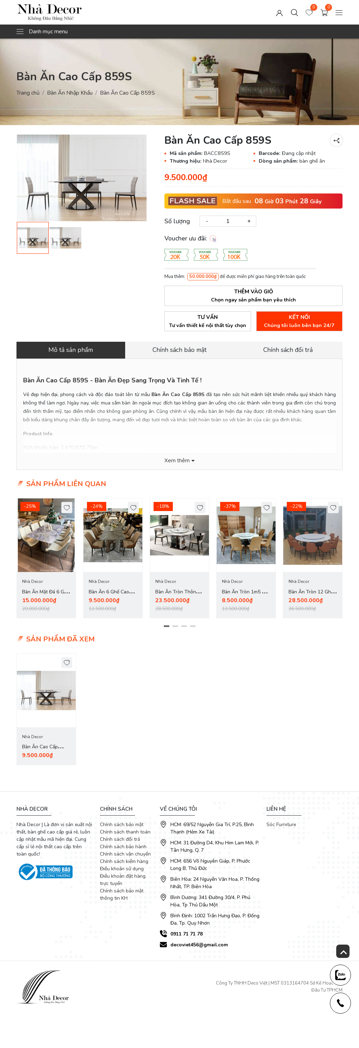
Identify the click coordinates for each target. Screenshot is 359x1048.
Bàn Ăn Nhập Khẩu (70, 93)
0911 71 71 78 (186, 935)
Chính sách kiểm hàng (124, 863)
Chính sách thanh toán (125, 833)
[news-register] (339, 974)
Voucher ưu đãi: (191, 238)
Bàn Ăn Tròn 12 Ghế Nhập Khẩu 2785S (311, 596)
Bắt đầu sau (236, 201)
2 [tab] (175, 627)
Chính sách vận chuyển (125, 855)
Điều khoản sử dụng (122, 870)
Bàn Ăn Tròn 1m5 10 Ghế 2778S (244, 596)
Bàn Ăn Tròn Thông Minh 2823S (177, 596)
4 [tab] (192, 627)
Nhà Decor (32, 582)
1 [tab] (166, 627)
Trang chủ (28, 93)
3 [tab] (184, 627)
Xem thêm (177, 461)
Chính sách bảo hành (123, 848)
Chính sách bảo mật (121, 826)
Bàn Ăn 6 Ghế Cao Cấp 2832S (109, 596)
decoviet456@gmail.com (199, 946)
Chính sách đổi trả (120, 841)
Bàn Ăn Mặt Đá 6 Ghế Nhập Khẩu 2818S (45, 596)
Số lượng (177, 221)
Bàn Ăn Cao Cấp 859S (40, 752)
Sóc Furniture (281, 826)
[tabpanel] (46, 558)
